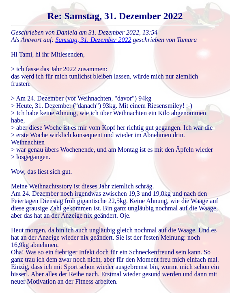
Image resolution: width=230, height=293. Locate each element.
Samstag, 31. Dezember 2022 (93, 39)
